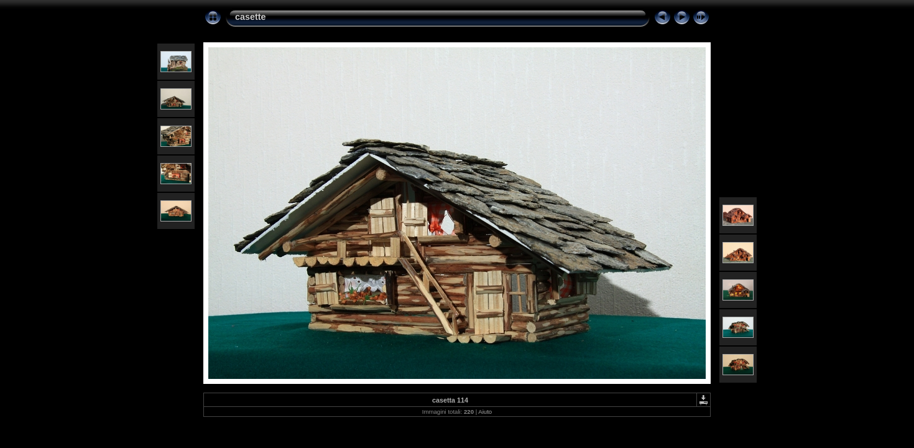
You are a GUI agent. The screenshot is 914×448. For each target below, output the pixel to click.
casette (250, 17)
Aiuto (485, 411)
